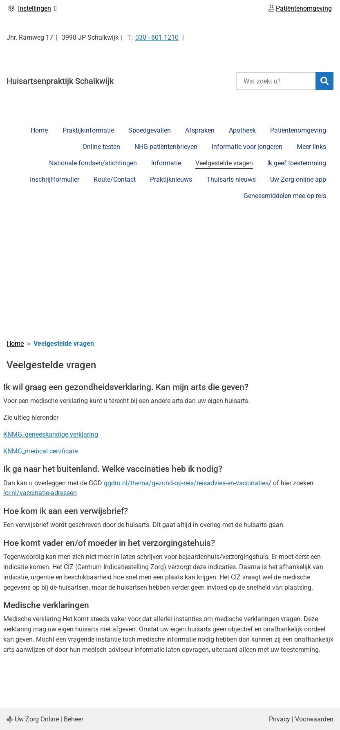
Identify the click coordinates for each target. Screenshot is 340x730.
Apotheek (242, 130)
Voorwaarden (314, 719)
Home (39, 130)
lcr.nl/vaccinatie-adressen (40, 493)
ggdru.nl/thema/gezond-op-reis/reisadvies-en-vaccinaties (186, 483)
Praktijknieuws (171, 179)
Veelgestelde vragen (224, 163)
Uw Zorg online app (298, 179)
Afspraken (200, 130)
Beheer (73, 719)
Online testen (101, 147)
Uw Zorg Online (37, 719)
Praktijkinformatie (88, 130)
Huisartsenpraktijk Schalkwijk (60, 81)
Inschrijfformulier (54, 179)
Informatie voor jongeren (247, 147)
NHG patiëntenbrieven (165, 147)
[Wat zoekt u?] (276, 81)
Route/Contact (115, 179)
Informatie (166, 163)
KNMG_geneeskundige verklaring (50, 434)
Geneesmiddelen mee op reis (285, 196)
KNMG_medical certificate (40, 451)
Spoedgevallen (149, 130)
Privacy (279, 719)
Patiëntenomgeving (298, 130)
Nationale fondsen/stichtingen (93, 163)
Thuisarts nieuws (231, 179)
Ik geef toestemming (296, 163)
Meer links (311, 147)
